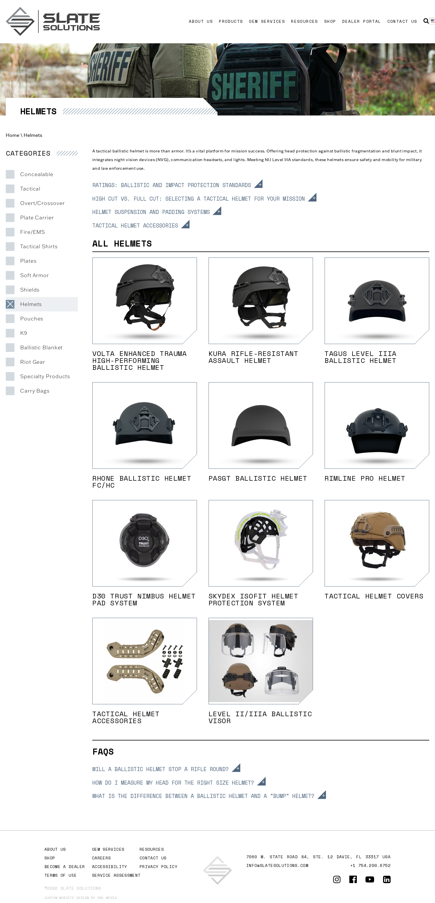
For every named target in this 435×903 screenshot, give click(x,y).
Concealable (36, 174)
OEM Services (267, 21)
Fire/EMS (32, 232)
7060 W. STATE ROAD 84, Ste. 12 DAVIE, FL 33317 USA (318, 857)
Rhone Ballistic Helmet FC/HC (141, 481)
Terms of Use (60, 875)
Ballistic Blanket (41, 347)
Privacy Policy (158, 866)
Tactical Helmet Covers (374, 595)
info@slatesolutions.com (277, 865)
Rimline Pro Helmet (365, 478)
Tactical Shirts (39, 246)
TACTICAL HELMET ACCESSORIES (126, 717)
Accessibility (109, 866)
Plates (28, 261)
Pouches (31, 318)
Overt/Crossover (42, 203)
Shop (330, 21)
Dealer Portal (361, 21)
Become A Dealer (64, 866)
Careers (101, 858)
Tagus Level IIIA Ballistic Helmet (361, 357)
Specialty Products (45, 376)
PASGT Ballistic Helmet (258, 478)
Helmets (31, 304)
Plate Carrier (37, 217)
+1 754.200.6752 (370, 865)
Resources (304, 21)
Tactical (30, 188)
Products (231, 21)
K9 (23, 333)
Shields (30, 289)
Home (12, 135)
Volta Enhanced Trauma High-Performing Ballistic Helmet (139, 360)
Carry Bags (35, 390)
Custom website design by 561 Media (80, 897)
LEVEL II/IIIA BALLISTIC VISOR (260, 717)
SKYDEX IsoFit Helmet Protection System (254, 599)
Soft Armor (34, 275)
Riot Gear (32, 362)
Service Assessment (116, 875)
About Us (201, 21)
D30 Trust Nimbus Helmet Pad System (144, 599)
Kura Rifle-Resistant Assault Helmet (254, 357)
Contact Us (402, 21)
